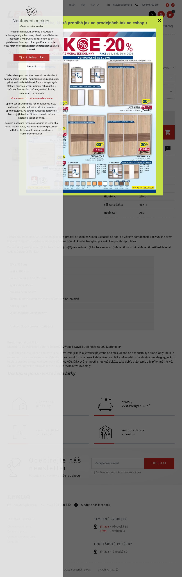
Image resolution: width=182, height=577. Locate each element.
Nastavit (31, 66)
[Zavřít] (159, 20)
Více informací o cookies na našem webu (32, 98)
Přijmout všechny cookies (32, 57)
